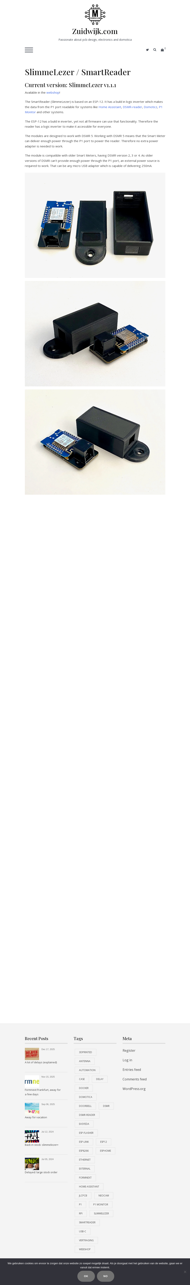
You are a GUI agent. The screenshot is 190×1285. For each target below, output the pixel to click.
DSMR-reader (132, 107)
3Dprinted (85, 1052)
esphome (105, 1150)
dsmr (106, 1106)
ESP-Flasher (86, 1133)
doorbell (85, 1106)
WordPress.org (134, 1089)
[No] (185, 1272)
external (84, 1168)
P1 (80, 1204)
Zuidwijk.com (95, 31)
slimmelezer (101, 1213)
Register (129, 1050)
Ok (86, 1276)
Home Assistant (110, 107)
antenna (84, 1061)
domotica (85, 1097)
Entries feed (132, 1069)
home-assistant (89, 1186)
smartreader (87, 1222)
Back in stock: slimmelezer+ (41, 1145)
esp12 (103, 1142)
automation (87, 1070)
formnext (85, 1177)
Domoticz (150, 107)
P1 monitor (100, 1204)
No (106, 1276)
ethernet (85, 1159)
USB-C (82, 1231)
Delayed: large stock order (41, 1172)
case (82, 1079)
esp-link (84, 1142)
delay (99, 1079)
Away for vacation (36, 1117)
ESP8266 (84, 1150)
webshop (52, 92)
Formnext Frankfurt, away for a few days (43, 1092)
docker (84, 1088)
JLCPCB (83, 1195)
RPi (80, 1213)
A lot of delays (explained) (41, 1062)
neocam (104, 1195)
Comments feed (135, 1079)
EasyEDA (84, 1124)
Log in (127, 1060)
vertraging (86, 1240)
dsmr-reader (87, 1115)
